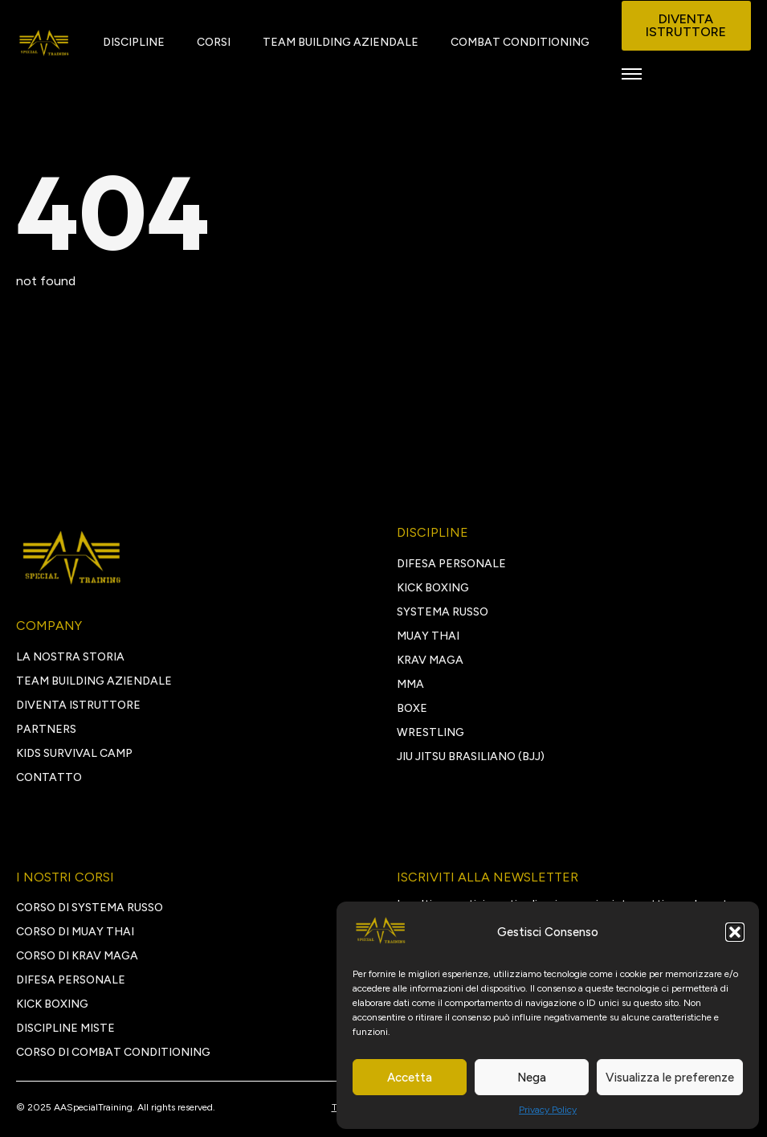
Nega (531, 1077)
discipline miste (65, 1028)
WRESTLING (430, 732)
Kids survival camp (74, 753)
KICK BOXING (433, 588)
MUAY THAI (428, 636)
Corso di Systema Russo (89, 907)
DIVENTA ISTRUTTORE (78, 705)
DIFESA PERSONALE (451, 564)
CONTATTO (49, 777)
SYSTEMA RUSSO (442, 612)
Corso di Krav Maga (77, 956)
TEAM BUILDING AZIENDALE (340, 42)
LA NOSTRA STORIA (70, 657)
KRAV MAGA (430, 660)
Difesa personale (70, 980)
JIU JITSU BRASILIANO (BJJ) (471, 756)
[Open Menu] (632, 73)
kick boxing (52, 1004)
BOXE (412, 708)
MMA (410, 684)
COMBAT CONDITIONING (520, 42)
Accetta (409, 1077)
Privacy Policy (548, 1109)
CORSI (214, 42)
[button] (735, 932)
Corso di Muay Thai (75, 932)
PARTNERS (46, 729)
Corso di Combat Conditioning (113, 1052)
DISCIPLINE (134, 42)
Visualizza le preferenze (670, 1077)
